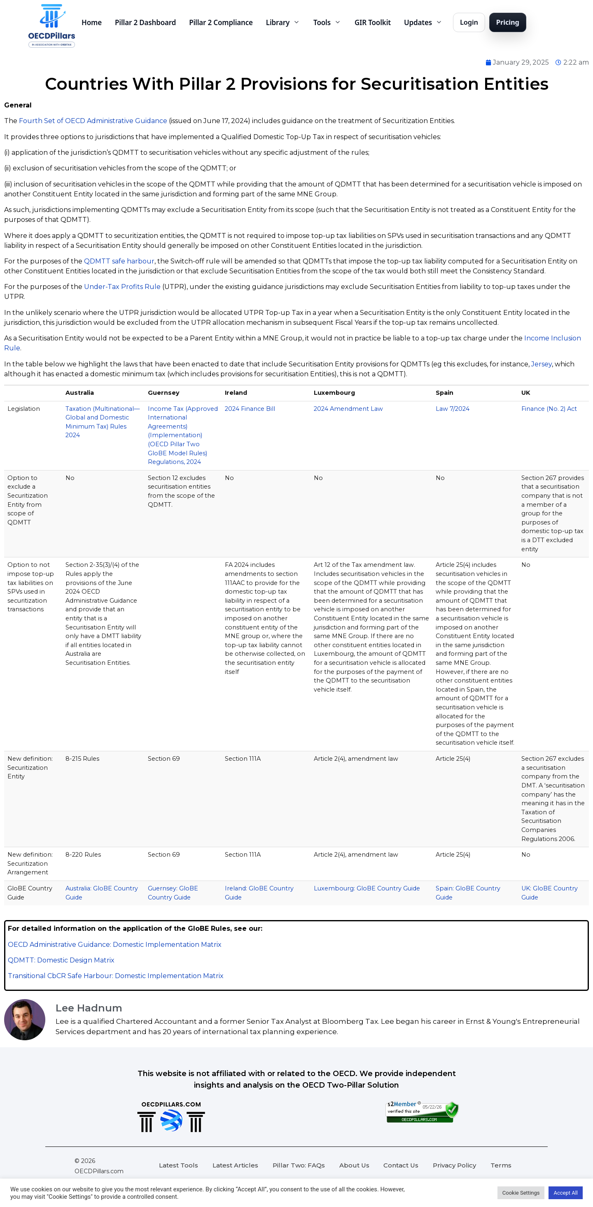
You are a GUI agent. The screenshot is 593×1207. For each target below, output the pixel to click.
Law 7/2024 (452, 408)
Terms (500, 1165)
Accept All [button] (565, 1193)
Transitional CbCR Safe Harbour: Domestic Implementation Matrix (116, 976)
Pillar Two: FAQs (299, 1165)
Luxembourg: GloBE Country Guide (367, 888)
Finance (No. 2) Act (549, 408)
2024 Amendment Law (348, 408)
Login (469, 22)
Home (92, 22)
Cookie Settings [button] (521, 1193)
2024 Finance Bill (250, 408)
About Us (354, 1165)
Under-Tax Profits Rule (122, 287)
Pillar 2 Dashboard (145, 22)
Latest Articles (235, 1165)
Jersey (541, 364)
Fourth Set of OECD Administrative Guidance (93, 121)
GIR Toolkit (373, 22)
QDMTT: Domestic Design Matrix (61, 960)
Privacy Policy (454, 1165)
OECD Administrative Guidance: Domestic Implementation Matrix (115, 944)
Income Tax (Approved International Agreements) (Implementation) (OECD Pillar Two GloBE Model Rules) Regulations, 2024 (183, 435)
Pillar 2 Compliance (221, 22)
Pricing (507, 22)
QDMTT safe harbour (119, 261)
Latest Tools (178, 1165)
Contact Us (400, 1165)
